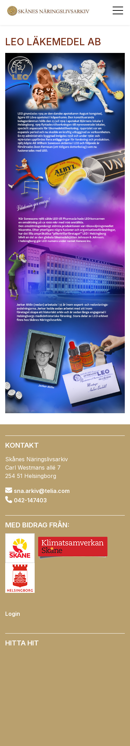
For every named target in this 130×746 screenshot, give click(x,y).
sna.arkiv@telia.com (42, 490)
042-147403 (30, 499)
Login (12, 613)
